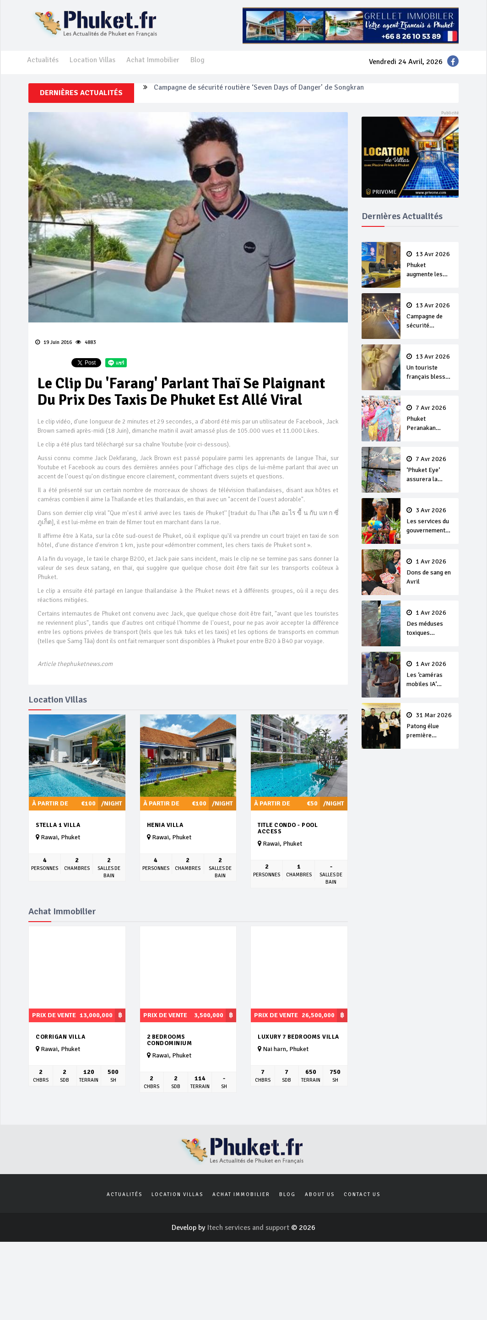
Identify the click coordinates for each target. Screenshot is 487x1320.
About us (320, 1194)
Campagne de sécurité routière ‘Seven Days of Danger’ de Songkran (259, 92)
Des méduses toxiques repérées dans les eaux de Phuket (429, 623)
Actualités (43, 59)
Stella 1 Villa (58, 825)
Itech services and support (249, 1227)
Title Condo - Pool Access (288, 828)
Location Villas (92, 59)
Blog (197, 59)
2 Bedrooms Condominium (169, 1040)
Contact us (362, 1194)
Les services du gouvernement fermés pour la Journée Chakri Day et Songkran (429, 521)
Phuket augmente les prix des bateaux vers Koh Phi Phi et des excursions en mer (429, 265)
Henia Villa (165, 825)
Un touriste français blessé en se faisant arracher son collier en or (429, 367)
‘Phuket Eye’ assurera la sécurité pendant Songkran (429, 470)
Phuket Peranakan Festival (429, 418)
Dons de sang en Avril (429, 571)
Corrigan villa (60, 1037)
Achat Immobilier (152, 59)
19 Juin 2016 (53, 342)
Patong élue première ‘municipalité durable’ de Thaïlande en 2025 (429, 726)
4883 (86, 342)
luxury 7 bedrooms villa (298, 1037)
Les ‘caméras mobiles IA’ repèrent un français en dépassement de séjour (429, 674)
